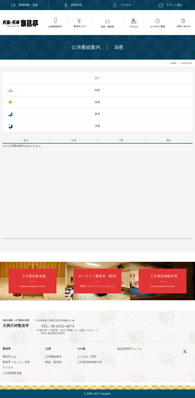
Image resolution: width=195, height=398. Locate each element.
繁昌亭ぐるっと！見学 (16, 362)
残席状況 (73, 4)
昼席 (97, 102)
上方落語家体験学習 (89, 362)
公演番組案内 (53, 356)
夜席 (97, 113)
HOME (173, 63)
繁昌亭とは (9, 356)
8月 (169, 140)
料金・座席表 (53, 362)
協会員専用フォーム (129, 348)
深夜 (97, 125)
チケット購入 (171, 4)
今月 (73, 140)
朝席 (97, 90)
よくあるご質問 (86, 356)
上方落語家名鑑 (12, 373)
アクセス (121, 4)
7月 (121, 140)
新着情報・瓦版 (24, 4)
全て (97, 78)
